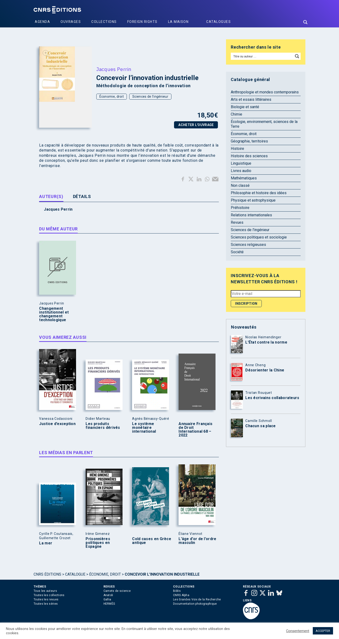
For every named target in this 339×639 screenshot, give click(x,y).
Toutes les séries (46, 603)
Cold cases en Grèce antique (151, 541)
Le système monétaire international (144, 427)
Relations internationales (251, 215)
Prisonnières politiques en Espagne (98, 542)
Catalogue (75, 574)
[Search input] (262, 56)
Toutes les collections (49, 595)
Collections (104, 22)
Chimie (236, 114)
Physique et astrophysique (253, 200)
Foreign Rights (142, 22)
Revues (237, 222)
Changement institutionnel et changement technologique (54, 314)
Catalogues (218, 22)
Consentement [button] (297, 631)
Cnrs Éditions (47, 574)
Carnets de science (117, 591)
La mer (45, 543)
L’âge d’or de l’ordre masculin (197, 541)
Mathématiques (244, 178)
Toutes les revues (46, 599)
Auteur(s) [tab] (51, 196)
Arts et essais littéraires (251, 99)
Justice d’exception (57, 424)
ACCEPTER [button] (323, 631)
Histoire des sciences (249, 156)
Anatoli (108, 595)
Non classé (240, 185)
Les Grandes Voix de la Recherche (197, 599)
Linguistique (241, 163)
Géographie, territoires (249, 141)
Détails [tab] (82, 196)
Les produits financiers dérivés (103, 426)
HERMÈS (109, 603)
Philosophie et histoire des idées (259, 193)
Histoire (237, 148)
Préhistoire (240, 207)
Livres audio (241, 170)
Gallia (107, 599)
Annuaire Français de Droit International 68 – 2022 (195, 429)
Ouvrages (71, 22)
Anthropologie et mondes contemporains (265, 92)
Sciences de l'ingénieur (150, 96)
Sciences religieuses (248, 244)
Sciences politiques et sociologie (259, 237)
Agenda (42, 22)
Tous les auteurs (45, 591)
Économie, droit (111, 96)
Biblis (177, 591)
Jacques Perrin (113, 69)
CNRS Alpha (181, 595)
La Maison (178, 22)
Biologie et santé (245, 107)
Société (237, 252)
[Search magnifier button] (305, 22)
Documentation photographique (195, 603)
